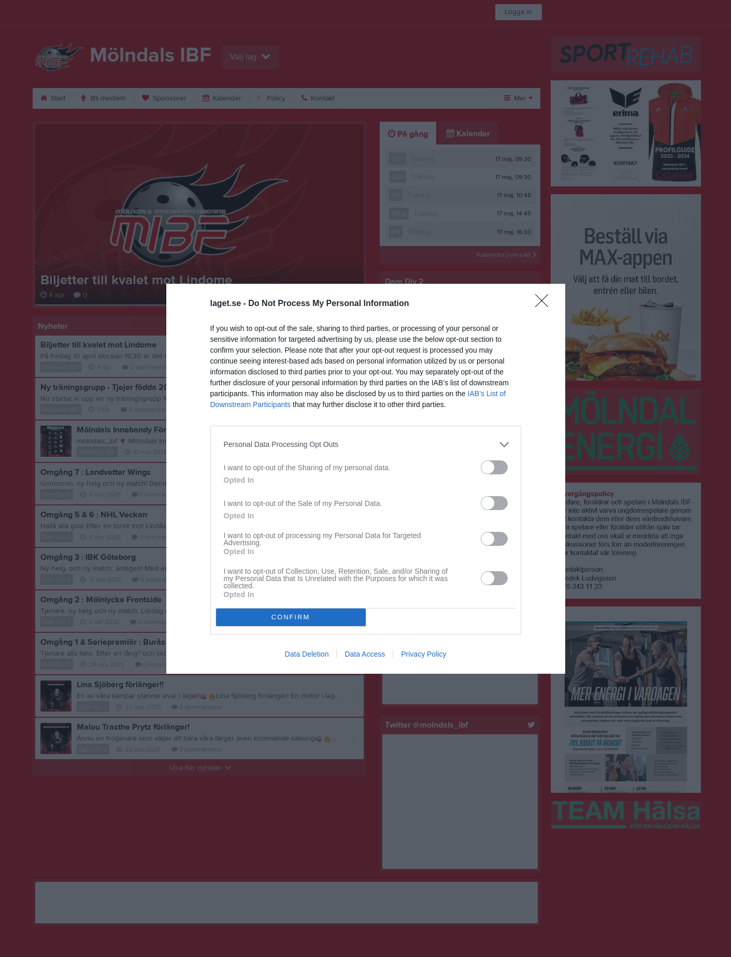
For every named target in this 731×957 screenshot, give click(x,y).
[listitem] (366, 444)
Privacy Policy (423, 654)
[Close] (545, 304)
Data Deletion (307, 654)
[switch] (494, 467)
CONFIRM (290, 617)
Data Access (365, 654)
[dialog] (365, 479)
